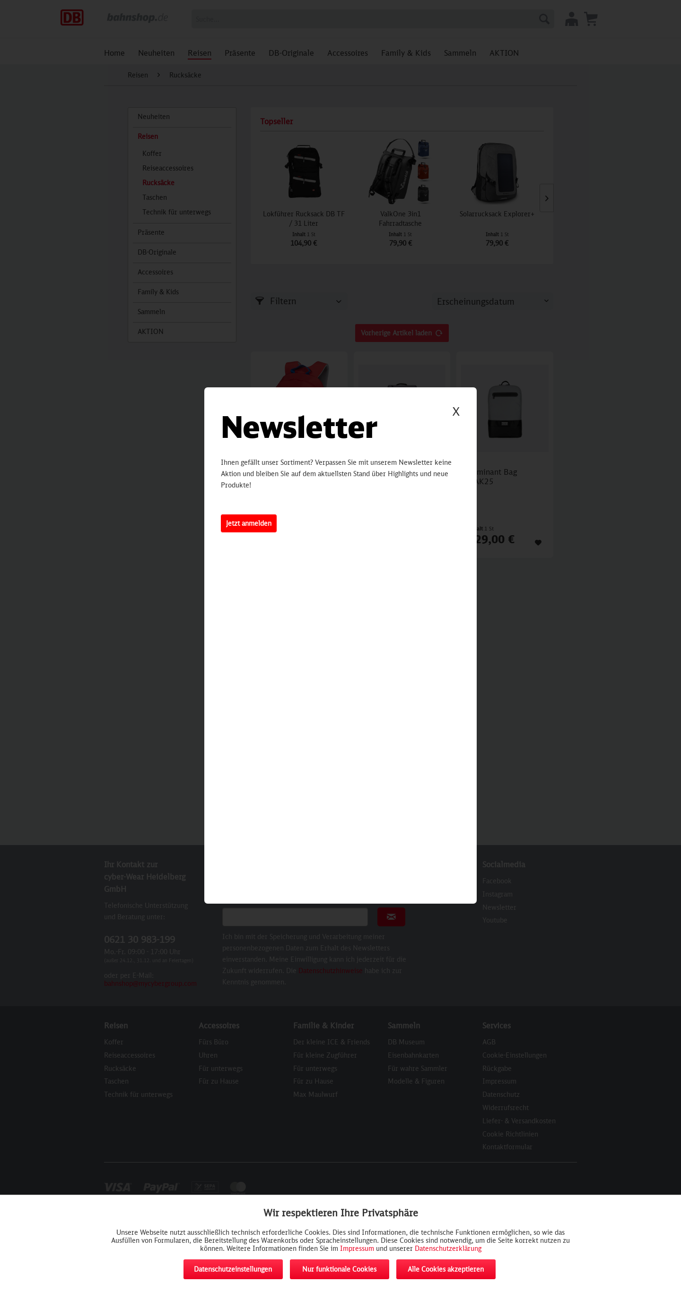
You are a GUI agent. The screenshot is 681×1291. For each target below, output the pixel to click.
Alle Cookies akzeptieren (446, 1269)
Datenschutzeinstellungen (233, 1269)
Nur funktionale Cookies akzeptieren (339, 1272)
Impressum (357, 1248)
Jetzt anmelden (248, 523)
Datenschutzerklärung (448, 1248)
